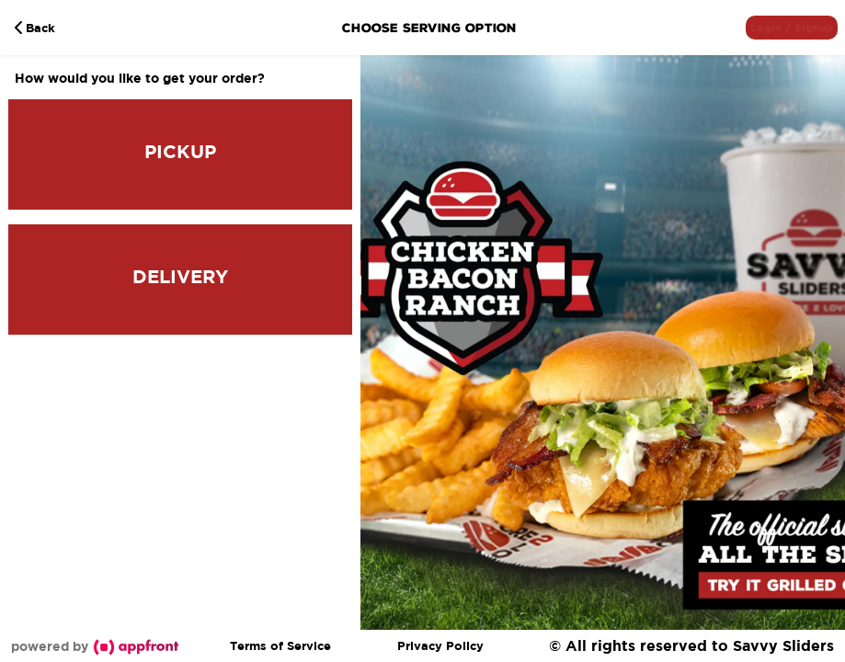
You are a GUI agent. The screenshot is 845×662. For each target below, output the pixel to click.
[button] (792, 28)
